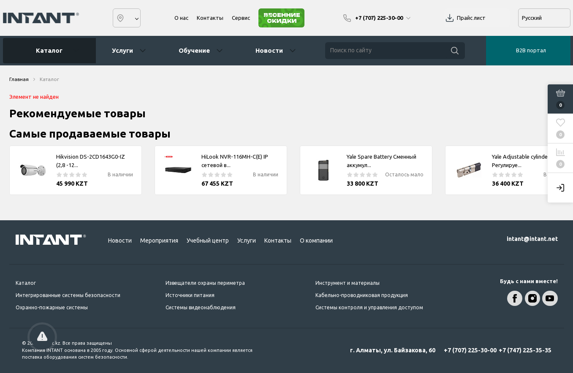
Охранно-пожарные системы (52, 307)
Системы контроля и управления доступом (369, 307)
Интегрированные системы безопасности (68, 295)
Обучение (194, 50)
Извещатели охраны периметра (205, 283)
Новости (269, 50)
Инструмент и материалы (347, 283)
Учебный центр (208, 240)
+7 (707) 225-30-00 (470, 350)
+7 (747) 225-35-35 (525, 350)
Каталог (46, 50)
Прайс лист (471, 18)
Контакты (210, 18)
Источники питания (190, 295)
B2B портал (531, 50)
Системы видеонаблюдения (201, 307)
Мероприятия (159, 240)
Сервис (241, 18)
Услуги (122, 50)
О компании (316, 240)
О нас (181, 18)
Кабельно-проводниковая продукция (361, 295)
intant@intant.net (532, 238)
